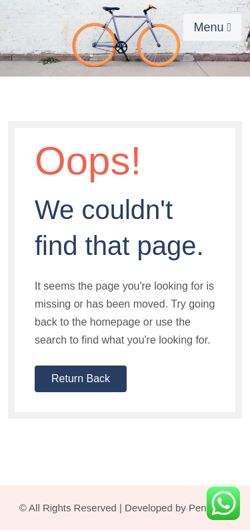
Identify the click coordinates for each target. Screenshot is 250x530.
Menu (212, 27)
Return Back (80, 378)
